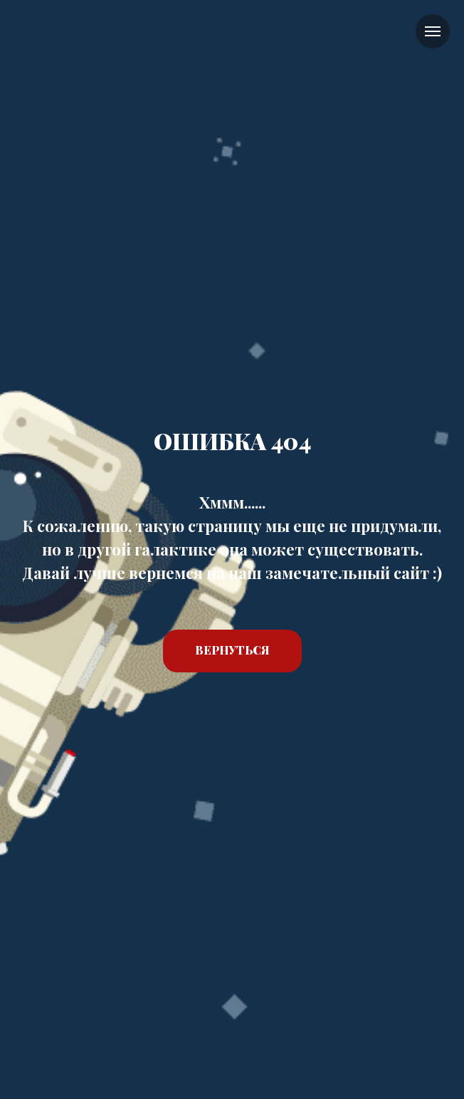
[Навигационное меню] (433, 31)
